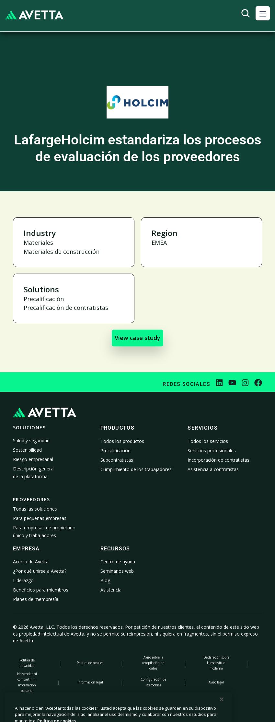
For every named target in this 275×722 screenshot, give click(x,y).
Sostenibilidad (27, 450)
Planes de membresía (35, 599)
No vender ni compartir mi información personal (27, 682)
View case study (137, 338)
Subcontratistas (116, 460)
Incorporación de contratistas (218, 460)
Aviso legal (216, 682)
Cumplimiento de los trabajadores (136, 469)
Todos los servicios (208, 441)
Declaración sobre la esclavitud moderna (216, 663)
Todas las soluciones (35, 509)
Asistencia (110, 590)
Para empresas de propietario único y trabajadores (44, 531)
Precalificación (115, 450)
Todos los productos (122, 441)
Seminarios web (117, 571)
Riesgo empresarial (33, 459)
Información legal (90, 682)
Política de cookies (90, 662)
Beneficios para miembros (40, 590)
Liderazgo (23, 580)
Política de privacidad (27, 663)
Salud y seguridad (31, 440)
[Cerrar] (221, 713)
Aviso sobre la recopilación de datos (153, 663)
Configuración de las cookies (153, 682)
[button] (263, 13)
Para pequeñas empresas (39, 518)
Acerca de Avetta (31, 561)
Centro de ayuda (117, 561)
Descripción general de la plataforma (33, 472)
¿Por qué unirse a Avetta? (39, 571)
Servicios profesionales (212, 450)
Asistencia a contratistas (213, 469)
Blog (105, 580)
